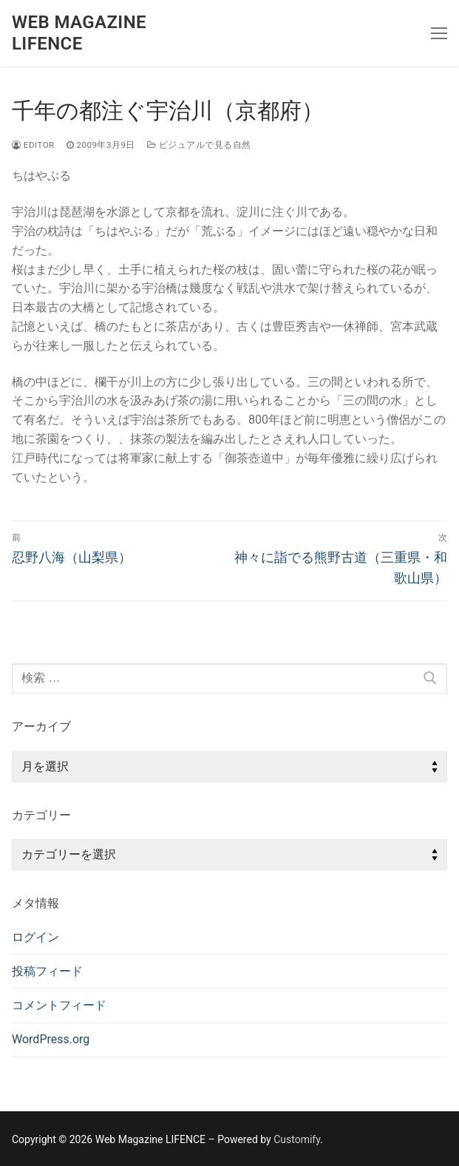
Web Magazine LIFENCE (79, 33)
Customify (296, 1139)
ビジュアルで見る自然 (199, 145)
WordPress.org (50, 1039)
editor (33, 145)
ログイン (35, 937)
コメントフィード (59, 1005)
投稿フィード (47, 971)
